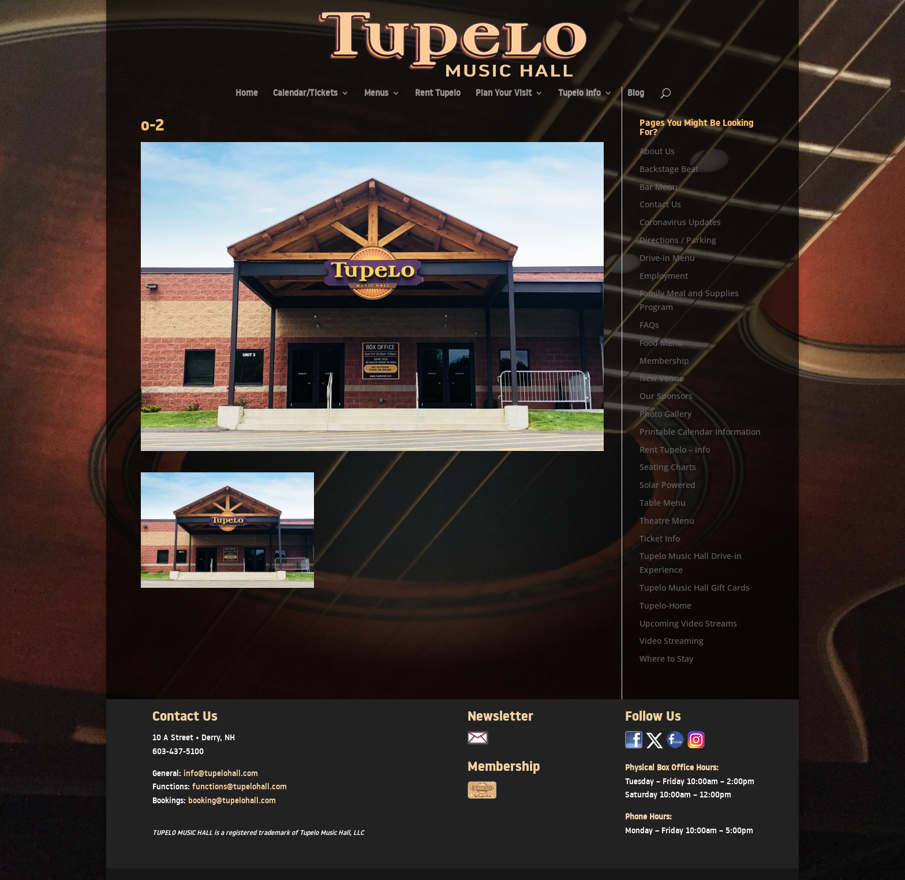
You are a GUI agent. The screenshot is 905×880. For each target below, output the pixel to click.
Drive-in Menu (667, 257)
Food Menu (661, 342)
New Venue (662, 377)
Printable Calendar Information (700, 431)
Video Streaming (672, 640)
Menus (376, 94)
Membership (664, 360)
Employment (664, 275)
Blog (635, 94)
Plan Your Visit (504, 94)
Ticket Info (660, 538)
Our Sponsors (666, 395)
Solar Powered (667, 484)
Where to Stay (666, 658)
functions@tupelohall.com (239, 786)
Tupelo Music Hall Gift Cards (695, 587)
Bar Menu (659, 186)
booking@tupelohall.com (232, 800)
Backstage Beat (669, 168)
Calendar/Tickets (305, 94)
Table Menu (663, 502)
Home (246, 94)
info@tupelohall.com (221, 773)
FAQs (649, 324)
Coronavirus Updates (680, 222)
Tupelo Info (579, 94)
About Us (657, 151)
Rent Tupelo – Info (675, 449)
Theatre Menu (667, 520)
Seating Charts (668, 466)
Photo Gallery (665, 413)
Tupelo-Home (665, 605)
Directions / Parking (678, 239)
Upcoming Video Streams (688, 623)
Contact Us (660, 204)
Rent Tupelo (438, 94)
